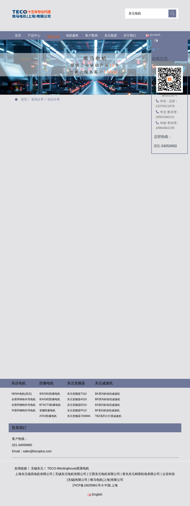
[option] (95, 65)
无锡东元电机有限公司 (70, 474)
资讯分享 (37, 99)
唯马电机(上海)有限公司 (106, 480)
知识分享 (53, 99)
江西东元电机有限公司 (105, 474)
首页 (18, 35)
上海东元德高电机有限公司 (34, 474)
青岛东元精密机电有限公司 (141, 474)
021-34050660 (22, 445)
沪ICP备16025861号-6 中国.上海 (95, 485)
